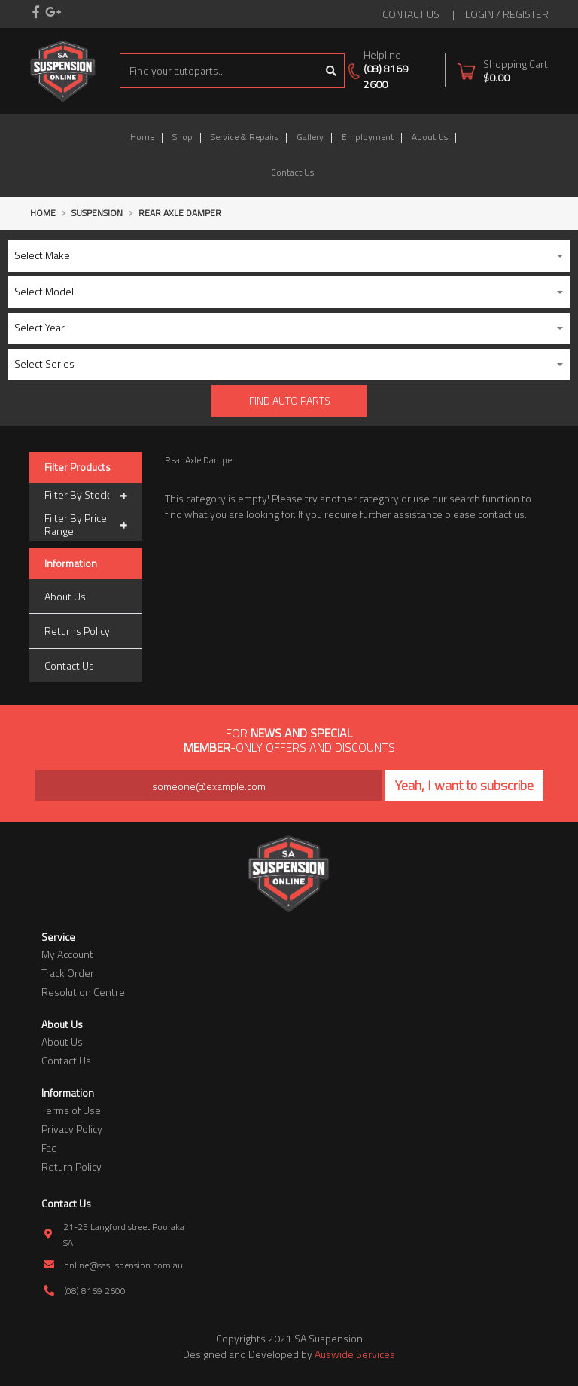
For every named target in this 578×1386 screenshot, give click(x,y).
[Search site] (331, 70)
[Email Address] (208, 785)
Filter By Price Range (85, 525)
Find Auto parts (289, 400)
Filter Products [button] (77, 467)
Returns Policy (77, 631)
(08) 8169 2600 (386, 76)
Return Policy (71, 1166)
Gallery (310, 137)
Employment (368, 137)
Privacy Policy (71, 1129)
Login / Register (507, 14)
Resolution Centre (83, 992)
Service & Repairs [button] (244, 137)
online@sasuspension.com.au (123, 1265)
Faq (49, 1148)
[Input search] (219, 70)
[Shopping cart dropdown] (502, 70)
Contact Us (292, 172)
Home (142, 137)
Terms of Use (71, 1110)
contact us (411, 14)
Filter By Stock (85, 496)
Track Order (67, 973)
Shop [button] (182, 137)
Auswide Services (355, 1354)
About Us (430, 137)
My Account (67, 954)
